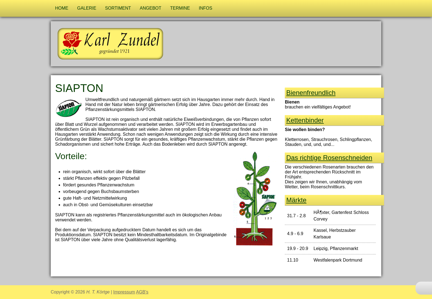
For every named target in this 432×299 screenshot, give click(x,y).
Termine (180, 8)
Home (61, 8)
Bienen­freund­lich (311, 92)
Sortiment (118, 8)
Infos (205, 8)
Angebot (150, 8)
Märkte (296, 200)
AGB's (142, 292)
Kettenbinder (305, 120)
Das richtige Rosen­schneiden (329, 157)
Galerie (86, 8)
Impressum (124, 292)
